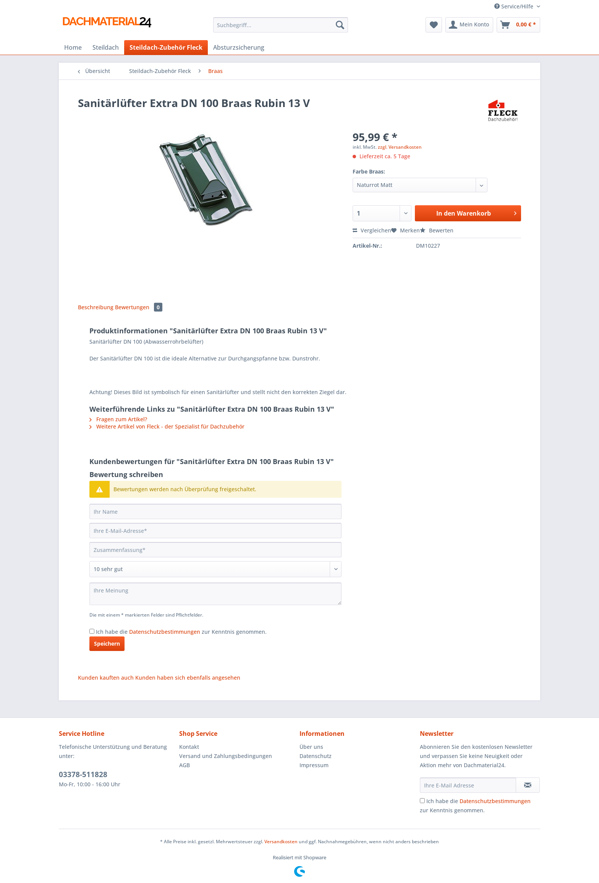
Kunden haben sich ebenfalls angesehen (187, 677)
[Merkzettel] (434, 24)
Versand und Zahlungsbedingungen (225, 756)
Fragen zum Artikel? (118, 419)
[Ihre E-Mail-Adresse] (215, 530)
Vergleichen (372, 230)
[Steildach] (105, 47)
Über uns (311, 746)
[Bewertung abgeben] (215, 569)
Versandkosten (281, 841)
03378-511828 (83, 774)
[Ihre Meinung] (215, 594)
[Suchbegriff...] (280, 24)
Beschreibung (95, 307)
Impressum (314, 765)
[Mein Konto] (469, 24)
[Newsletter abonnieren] (528, 785)
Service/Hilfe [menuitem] (514, 6)
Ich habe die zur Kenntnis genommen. (181, 631)
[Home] (73, 47)
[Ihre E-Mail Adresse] (468, 785)
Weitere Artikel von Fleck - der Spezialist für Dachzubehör (166, 426)
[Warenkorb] (518, 24)
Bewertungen (138, 307)
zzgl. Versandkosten (400, 147)
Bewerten (436, 230)
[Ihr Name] (215, 511)
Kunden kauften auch (106, 677)
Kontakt (189, 746)
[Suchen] (340, 24)
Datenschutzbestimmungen (164, 631)
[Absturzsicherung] (239, 47)
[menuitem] (280, 28)
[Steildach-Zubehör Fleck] (166, 47)
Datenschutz (316, 756)
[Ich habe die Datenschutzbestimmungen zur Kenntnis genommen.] (91, 631)
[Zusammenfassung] (215, 549)
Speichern (107, 643)
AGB (184, 765)
